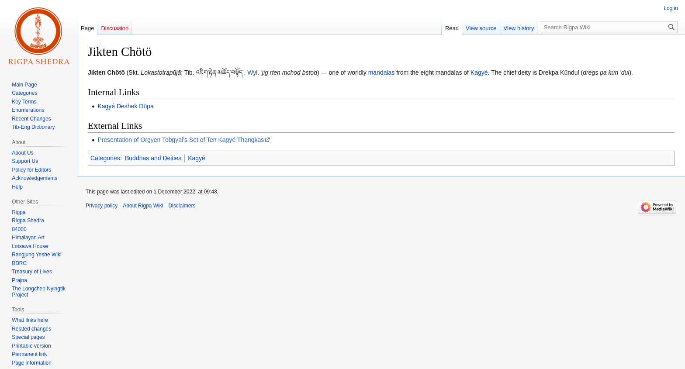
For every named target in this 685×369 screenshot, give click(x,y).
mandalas (381, 72)
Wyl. (253, 72)
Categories (105, 158)
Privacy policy (102, 206)
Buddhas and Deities (153, 158)
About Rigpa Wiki (143, 206)
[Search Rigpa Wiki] (609, 27)
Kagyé (479, 72)
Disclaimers (181, 206)
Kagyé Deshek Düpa (125, 106)
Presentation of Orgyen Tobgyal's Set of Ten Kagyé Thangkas (180, 139)
